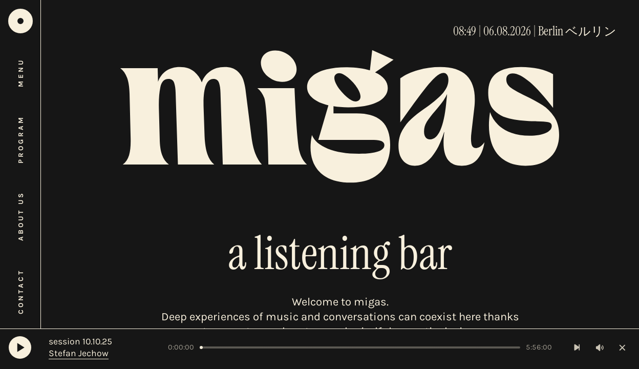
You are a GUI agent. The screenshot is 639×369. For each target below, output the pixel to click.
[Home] (20, 21)
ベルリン (590, 31)
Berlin (550, 31)
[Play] (20, 347)
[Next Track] (577, 347)
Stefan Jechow (79, 353)
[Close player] (622, 347)
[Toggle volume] (599, 347)
